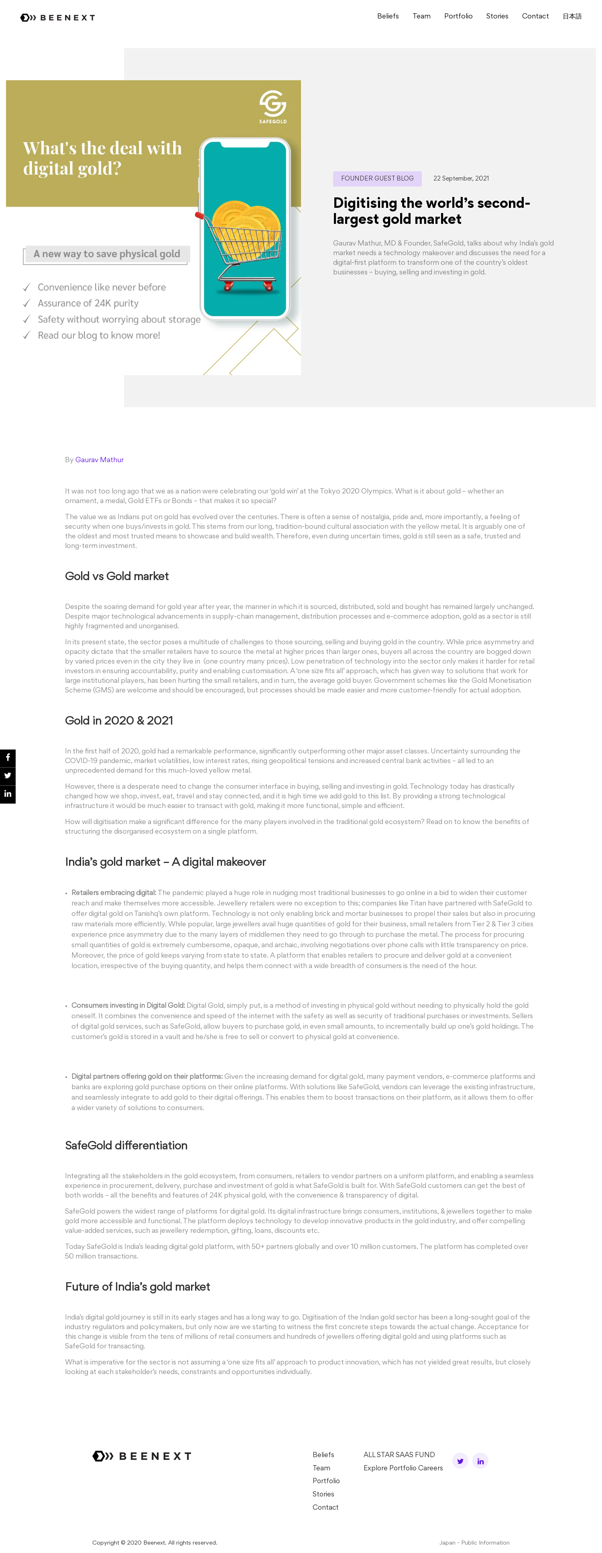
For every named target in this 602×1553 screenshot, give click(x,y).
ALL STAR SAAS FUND (399, 1455)
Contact (535, 17)
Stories (497, 17)
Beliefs (388, 17)
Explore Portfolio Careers (404, 1468)
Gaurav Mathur (99, 460)
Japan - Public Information (474, 1542)
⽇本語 (572, 17)
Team (422, 17)
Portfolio (458, 17)
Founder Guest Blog (377, 179)
